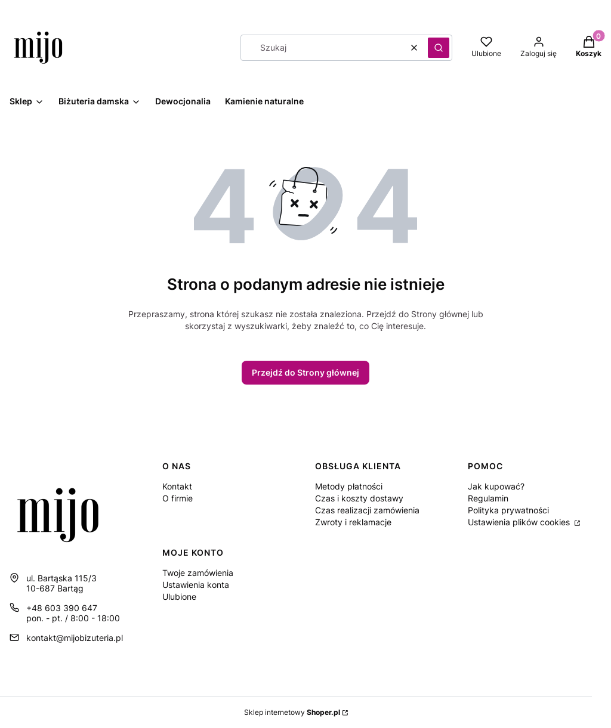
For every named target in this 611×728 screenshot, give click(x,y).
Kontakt (177, 486)
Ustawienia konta (195, 585)
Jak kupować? (496, 486)
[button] (438, 48)
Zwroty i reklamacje (353, 522)
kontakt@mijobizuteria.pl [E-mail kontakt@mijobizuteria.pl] (74, 638)
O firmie (177, 498)
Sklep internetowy (292, 712)
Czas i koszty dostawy (359, 498)
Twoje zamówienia (197, 573)
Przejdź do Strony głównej (305, 372)
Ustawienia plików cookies (520, 522)
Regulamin (488, 498)
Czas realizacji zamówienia (367, 510)
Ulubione (179, 596)
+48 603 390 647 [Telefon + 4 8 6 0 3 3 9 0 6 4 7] (61, 608)
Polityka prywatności (508, 510)
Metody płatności (348, 486)
